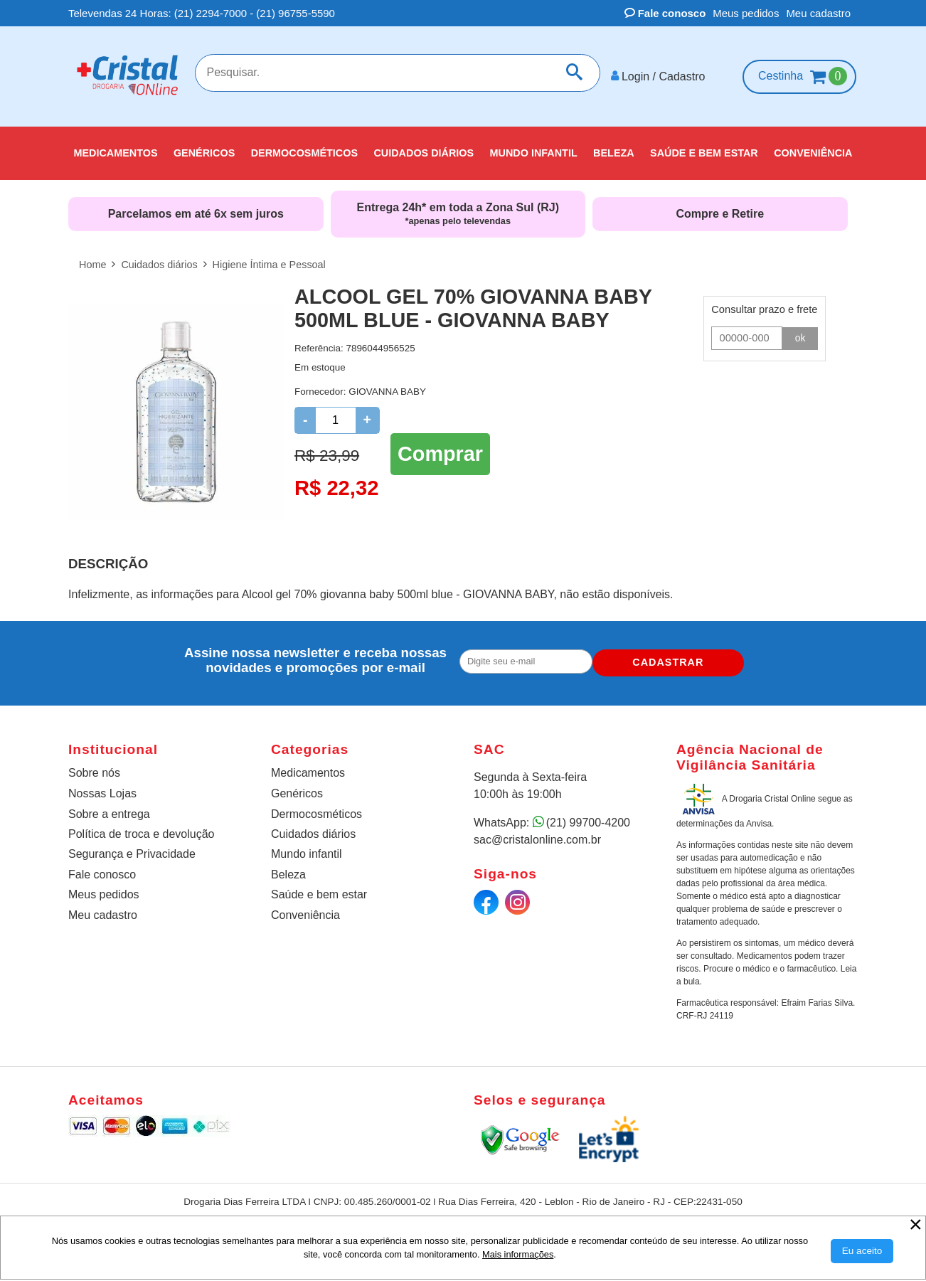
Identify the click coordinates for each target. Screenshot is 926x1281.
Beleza (288, 869)
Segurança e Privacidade (132, 848)
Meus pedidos (746, 13)
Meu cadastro (818, 13)
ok (800, 332)
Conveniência (305, 909)
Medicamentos (308, 767)
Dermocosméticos (316, 808)
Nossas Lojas (102, 788)
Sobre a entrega (109, 808)
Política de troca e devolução (141, 828)
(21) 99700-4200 (588, 817)
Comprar (440, 446)
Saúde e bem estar (319, 889)
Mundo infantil (306, 848)
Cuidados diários (313, 828)
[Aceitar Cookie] (862, 1251)
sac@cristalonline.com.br (537, 834)
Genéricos (297, 788)
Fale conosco (665, 13)
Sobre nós (94, 767)
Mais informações (517, 1254)
